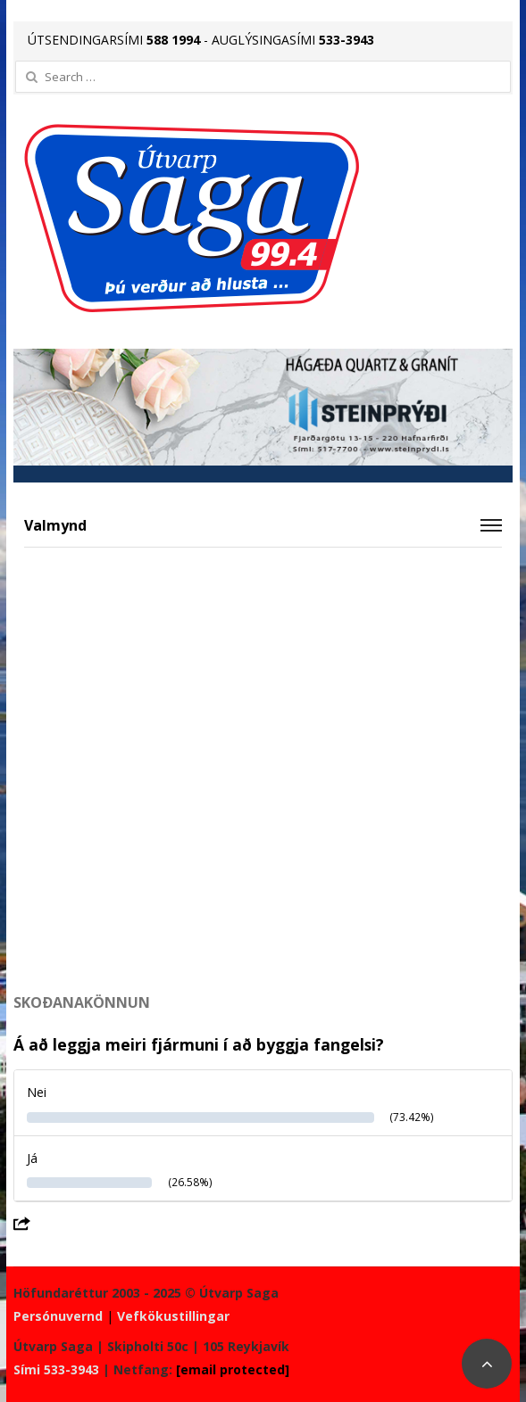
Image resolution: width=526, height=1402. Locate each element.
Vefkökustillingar (173, 1315)
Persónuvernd (58, 1315)
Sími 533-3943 (56, 1369)
